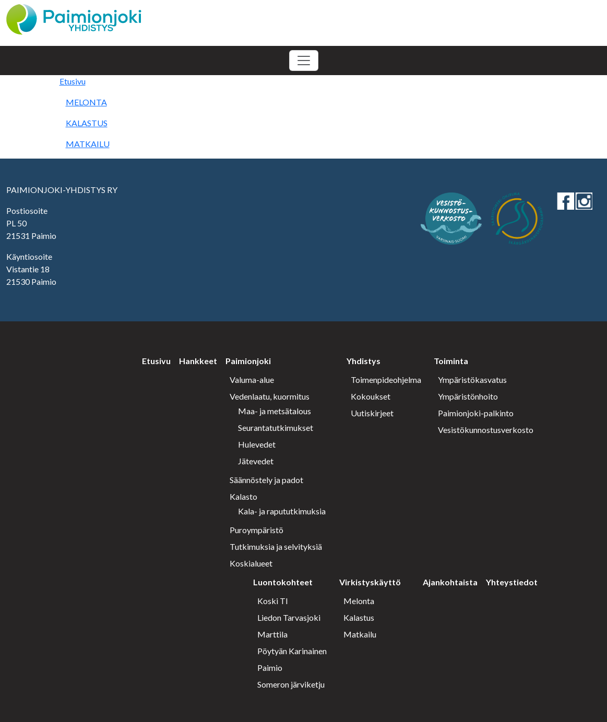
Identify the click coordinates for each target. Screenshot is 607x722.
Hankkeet (198, 361)
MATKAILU (88, 144)
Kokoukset (370, 396)
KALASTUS (87, 123)
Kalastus (358, 617)
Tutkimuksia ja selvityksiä (276, 546)
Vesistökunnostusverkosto (485, 430)
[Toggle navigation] (303, 60)
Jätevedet (255, 461)
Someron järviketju (291, 684)
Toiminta (451, 361)
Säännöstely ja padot (266, 480)
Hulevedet (257, 444)
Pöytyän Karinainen (292, 651)
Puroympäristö (256, 530)
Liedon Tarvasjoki (288, 617)
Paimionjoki (248, 361)
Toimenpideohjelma (386, 379)
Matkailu (359, 634)
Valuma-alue (252, 379)
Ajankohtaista (450, 582)
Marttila (272, 634)
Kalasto (243, 496)
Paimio (269, 667)
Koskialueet (251, 563)
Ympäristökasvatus (472, 379)
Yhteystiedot (512, 582)
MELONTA (86, 102)
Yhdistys (363, 361)
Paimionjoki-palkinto (476, 413)
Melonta (358, 601)
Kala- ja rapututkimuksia (282, 511)
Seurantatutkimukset (275, 427)
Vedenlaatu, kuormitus (270, 396)
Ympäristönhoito (468, 396)
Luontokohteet (283, 582)
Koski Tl (272, 601)
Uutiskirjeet (372, 413)
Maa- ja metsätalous (274, 411)
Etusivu (72, 81)
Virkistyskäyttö (370, 582)
